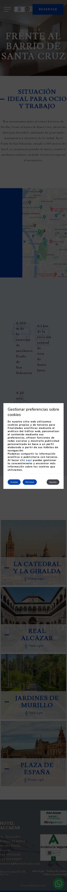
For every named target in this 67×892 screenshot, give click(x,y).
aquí (29, 460)
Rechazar (29, 482)
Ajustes (53, 482)
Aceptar (14, 482)
